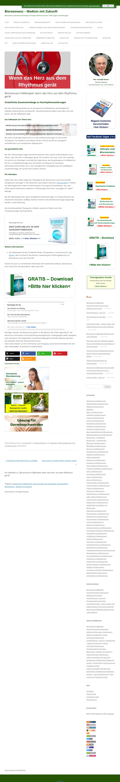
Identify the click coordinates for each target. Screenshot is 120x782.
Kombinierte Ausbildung (45, 38)
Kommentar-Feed (92, 697)
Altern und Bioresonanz (94, 412)
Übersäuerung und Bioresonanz (97, 553)
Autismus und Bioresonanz (95, 429)
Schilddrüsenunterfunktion (81, 28)
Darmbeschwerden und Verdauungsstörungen (47, 28)
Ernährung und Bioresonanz (96, 463)
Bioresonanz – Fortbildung (95, 438)
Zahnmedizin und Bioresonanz (97, 576)
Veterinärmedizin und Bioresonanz (98, 564)
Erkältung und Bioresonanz (95, 460)
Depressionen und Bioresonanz (97, 452)
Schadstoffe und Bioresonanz (96, 533)
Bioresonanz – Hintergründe (96, 440)
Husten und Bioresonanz (95, 488)
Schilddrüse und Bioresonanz (96, 536)
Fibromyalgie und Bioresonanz (97, 466)
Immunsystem (62, 183)
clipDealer (110, 714)
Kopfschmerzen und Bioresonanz (98, 494)
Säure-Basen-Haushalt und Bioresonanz (100, 531)
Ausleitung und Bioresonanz (96, 426)
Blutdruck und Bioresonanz (95, 443)
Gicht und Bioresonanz (94, 471)
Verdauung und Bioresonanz (96, 559)
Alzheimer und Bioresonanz (96, 415)
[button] (12, 353)
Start (7, 22)
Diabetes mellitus (64, 33)
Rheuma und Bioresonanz (95, 525)
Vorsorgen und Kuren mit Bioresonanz (99, 570)
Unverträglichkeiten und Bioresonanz (99, 556)
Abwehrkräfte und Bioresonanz (97, 404)
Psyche (100, 28)
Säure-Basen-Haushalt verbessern (18, 38)
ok (108, 6)
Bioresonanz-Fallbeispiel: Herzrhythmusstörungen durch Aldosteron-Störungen (97, 306)
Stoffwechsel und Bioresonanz (97, 547)
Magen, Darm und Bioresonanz (97, 502)
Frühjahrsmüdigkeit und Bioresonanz (99, 469)
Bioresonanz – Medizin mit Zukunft (31, 11)
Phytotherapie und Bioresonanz (97, 519)
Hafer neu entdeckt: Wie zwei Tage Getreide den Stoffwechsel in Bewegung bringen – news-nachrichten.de (100, 671)
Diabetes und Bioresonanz (95, 454)
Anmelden (90, 691)
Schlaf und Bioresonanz (94, 539)
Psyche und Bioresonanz (95, 522)
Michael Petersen (40, 443)
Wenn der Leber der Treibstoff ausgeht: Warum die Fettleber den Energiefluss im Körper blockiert (100, 344)
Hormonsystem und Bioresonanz (98, 485)
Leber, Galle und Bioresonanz (96, 497)
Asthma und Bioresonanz (95, 421)
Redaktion (107, 38)
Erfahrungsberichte (42, 22)
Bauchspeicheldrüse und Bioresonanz (99, 432)
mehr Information (94, 6)
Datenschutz (63, 43)
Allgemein (54, 443)
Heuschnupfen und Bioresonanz (97, 483)
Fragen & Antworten (21, 22)
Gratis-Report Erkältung (14, 28)
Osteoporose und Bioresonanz (97, 516)
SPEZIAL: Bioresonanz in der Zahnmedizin (20, 33)
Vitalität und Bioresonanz (95, 567)
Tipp (6, 43)
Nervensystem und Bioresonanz (97, 514)
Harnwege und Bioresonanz (96, 474)
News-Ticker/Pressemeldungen (24, 43)
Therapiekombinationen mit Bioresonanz (100, 550)
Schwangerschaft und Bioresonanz (98, 545)
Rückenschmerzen (83, 33)
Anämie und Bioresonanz (95, 418)
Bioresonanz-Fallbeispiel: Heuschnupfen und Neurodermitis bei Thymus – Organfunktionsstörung (100, 370)
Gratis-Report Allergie (93, 22)
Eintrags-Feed (91, 694)
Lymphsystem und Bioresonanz (97, 500)
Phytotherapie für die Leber (96, 317)
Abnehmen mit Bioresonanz (96, 401)
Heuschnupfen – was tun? (95, 377)
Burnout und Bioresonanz (95, 449)
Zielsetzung (64, 38)
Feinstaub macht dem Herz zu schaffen (21, 460)
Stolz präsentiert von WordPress (15, 770)
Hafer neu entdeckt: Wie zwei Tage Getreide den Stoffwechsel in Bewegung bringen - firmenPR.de (100, 660)
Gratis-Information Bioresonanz (67, 22)
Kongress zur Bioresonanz (95, 491)
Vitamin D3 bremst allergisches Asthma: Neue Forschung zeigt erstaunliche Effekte (100, 353)
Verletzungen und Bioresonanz (97, 562)
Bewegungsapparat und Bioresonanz (99, 435)
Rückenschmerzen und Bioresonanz (98, 528)
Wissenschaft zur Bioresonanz (86, 38)
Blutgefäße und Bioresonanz (96, 446)
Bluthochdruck (46, 33)
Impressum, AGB (47, 43)
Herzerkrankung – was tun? (96, 313)
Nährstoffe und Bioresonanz (96, 511)
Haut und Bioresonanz (94, 477)
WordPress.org (91, 700)
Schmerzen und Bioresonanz (96, 542)
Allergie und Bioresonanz (95, 407)
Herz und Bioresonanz (94, 480)
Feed (90, 297)
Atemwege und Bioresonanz (96, 423)
